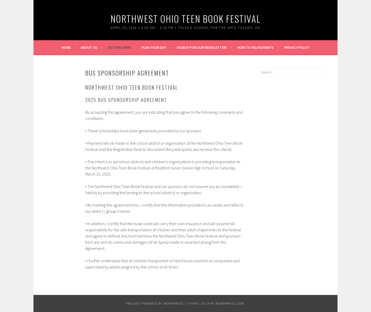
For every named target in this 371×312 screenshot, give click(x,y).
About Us (89, 47)
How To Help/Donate (255, 47)
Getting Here (119, 47)
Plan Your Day (153, 47)
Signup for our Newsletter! (202, 47)
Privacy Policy (296, 47)
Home (66, 47)
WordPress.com (230, 303)
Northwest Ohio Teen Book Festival (186, 18)
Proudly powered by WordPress (155, 303)
